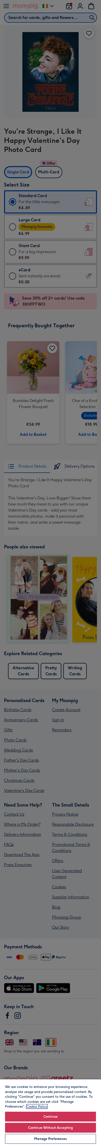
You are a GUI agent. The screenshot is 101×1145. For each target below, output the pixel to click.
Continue (50, 1117)
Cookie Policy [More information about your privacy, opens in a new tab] (37, 1106)
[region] (50, 1112)
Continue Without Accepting (50, 1128)
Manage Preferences (50, 1139)
